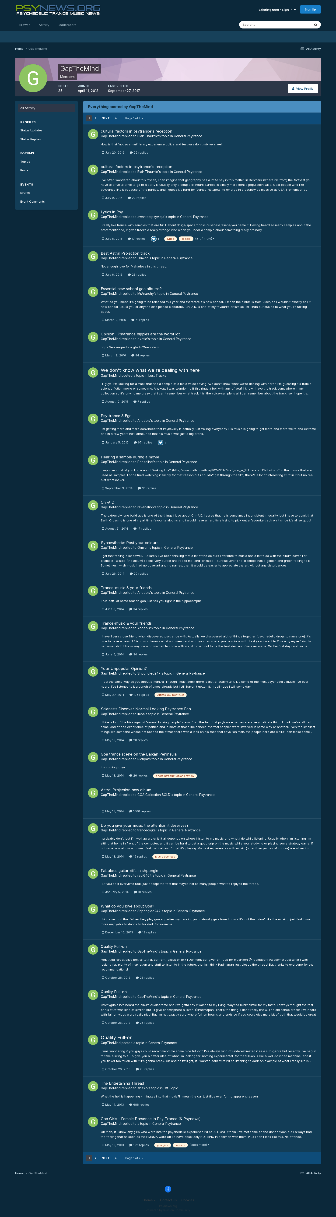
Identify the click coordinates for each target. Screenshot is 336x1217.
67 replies (143, 442)
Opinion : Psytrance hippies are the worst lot (140, 334)
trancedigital (146, 830)
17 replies (137, 238)
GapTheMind (111, 136)
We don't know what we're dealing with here (150, 370)
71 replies (140, 320)
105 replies (139, 694)
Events (25, 192)
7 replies (141, 401)
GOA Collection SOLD (153, 795)
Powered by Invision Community (168, 1210)
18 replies (147, 932)
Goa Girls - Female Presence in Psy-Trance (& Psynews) (151, 1118)
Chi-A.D (107, 502)
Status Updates (31, 130)
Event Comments (32, 201)
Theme (149, 1200)
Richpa (142, 759)
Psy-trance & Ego (116, 415)
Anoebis (143, 420)
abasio (142, 1088)
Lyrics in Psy (112, 212)
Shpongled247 (149, 673)
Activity (44, 25)
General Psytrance (188, 136)
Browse (24, 25)
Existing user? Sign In (277, 9)
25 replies (145, 977)
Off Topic (171, 1088)
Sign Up (310, 9)
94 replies (140, 355)
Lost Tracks (157, 375)
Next (106, 118)
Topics (25, 161)
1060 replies (140, 811)
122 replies (139, 1145)
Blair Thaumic (147, 136)
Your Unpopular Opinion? (124, 668)
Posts (24, 170)
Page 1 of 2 (134, 118)
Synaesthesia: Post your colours (129, 542)
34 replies (138, 609)
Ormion (142, 258)
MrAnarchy (145, 293)
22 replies (139, 152)
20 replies (139, 573)
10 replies (143, 892)
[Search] (259, 24)
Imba (141, 714)
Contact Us (168, 1200)
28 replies (137, 274)
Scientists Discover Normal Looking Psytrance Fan (146, 709)
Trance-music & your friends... (127, 587)
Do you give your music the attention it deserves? (145, 825)
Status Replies (30, 139)
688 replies (139, 1104)
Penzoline (145, 462)
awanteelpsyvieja (150, 217)
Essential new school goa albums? (131, 288)
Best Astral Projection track (125, 253)
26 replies (138, 775)
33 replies (147, 488)
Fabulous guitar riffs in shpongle (129, 870)
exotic (142, 339)
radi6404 (144, 875)
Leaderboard (67, 25)
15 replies (138, 856)
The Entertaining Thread (122, 1083)
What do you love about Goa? (127, 906)
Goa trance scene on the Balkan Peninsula (139, 754)
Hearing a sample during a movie (130, 457)
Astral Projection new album (126, 790)
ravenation (145, 507)
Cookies (187, 1200)
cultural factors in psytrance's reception (136, 131)
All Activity (27, 108)
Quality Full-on (114, 946)
